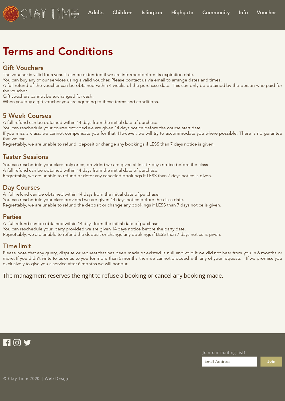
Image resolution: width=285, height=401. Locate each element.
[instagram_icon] (17, 342)
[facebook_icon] (7, 342)
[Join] (271, 362)
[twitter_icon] (27, 342)
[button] (151, 12)
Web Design (57, 378)
